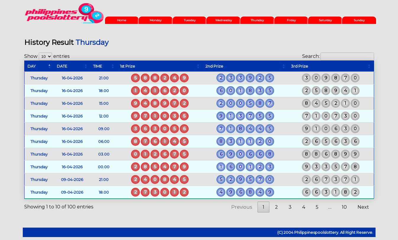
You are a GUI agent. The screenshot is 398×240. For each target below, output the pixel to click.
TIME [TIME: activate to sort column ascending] (97, 66)
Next (363, 207)
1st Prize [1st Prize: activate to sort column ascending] (127, 66)
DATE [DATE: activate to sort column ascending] (62, 66)
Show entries (46, 56)
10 (344, 207)
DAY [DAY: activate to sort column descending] (31, 66)
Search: (338, 56)
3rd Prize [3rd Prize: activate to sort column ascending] (299, 66)
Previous (241, 207)
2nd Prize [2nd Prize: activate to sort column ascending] (214, 66)
